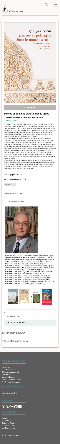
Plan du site (6, 375)
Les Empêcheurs (8, 428)
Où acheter (10, 185)
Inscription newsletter (10, 393)
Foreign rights (30, 107)
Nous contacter (7, 370)
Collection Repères (9, 423)
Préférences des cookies (11, 382)
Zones (4, 418)
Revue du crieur (8, 420)
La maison (6, 367)
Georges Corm (10, 120)
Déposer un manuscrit (10, 372)
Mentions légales (8, 377)
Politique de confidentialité (12, 380)
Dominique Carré (8, 426)
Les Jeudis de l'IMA (17, 322)
